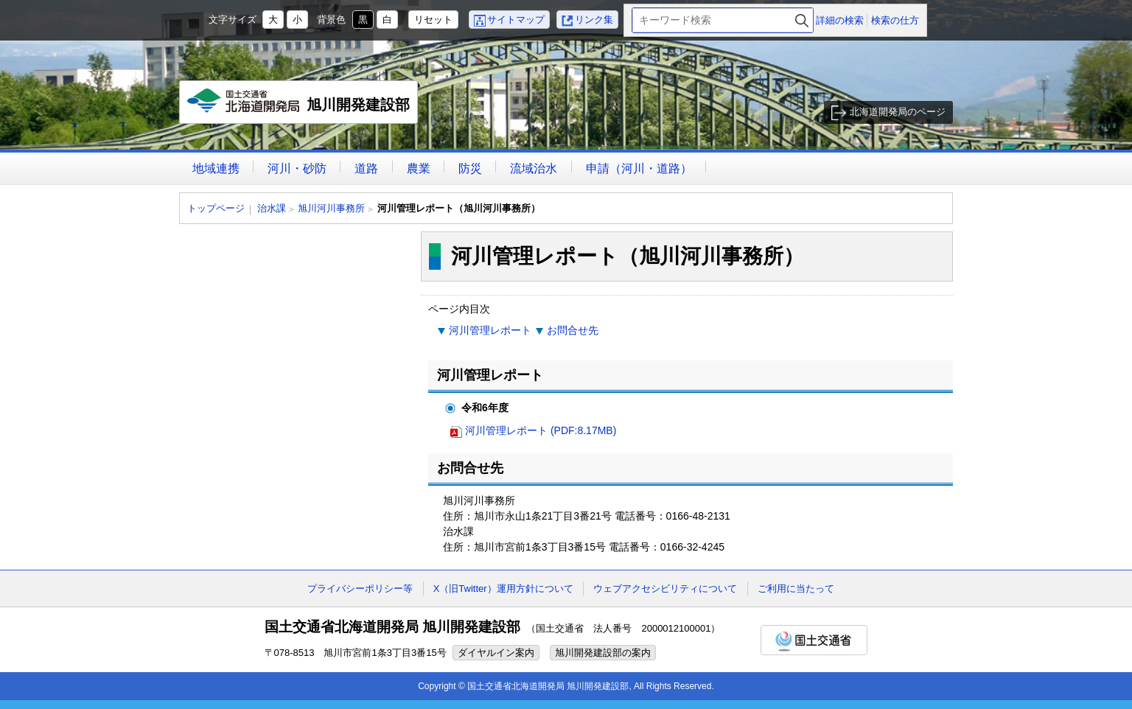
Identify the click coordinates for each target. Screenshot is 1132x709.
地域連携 (216, 168)
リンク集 (594, 19)
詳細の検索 (840, 20)
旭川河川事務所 (331, 208)
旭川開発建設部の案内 (603, 652)
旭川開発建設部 (298, 106)
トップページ (216, 208)
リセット (433, 19)
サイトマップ (516, 19)
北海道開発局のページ (898, 111)
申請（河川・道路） (639, 168)
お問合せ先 (572, 330)
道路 (366, 168)
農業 (418, 168)
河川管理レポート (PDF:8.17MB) (540, 430)
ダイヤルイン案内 (496, 652)
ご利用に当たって (796, 588)
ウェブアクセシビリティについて (665, 588)
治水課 (271, 208)
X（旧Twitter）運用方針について (503, 588)
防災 (470, 168)
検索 (802, 20)
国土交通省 (814, 640)
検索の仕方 (895, 20)
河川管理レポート (490, 330)
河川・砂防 (297, 168)
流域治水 (533, 168)
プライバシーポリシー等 (360, 588)
